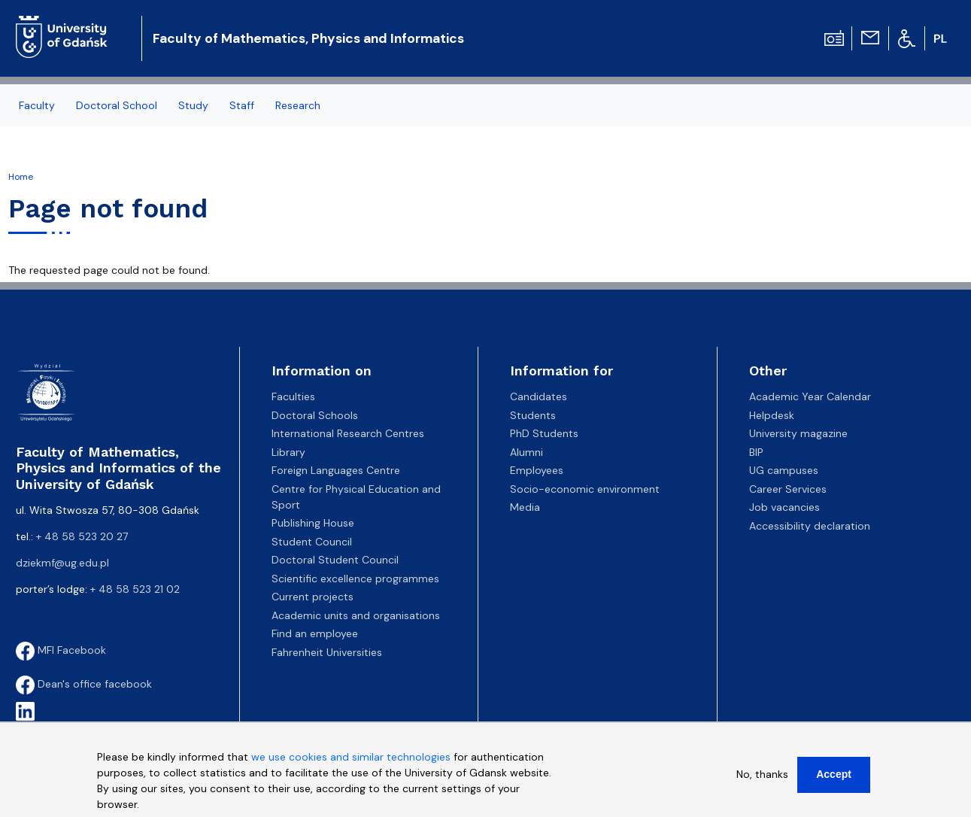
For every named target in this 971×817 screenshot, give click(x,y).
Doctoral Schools (315, 415)
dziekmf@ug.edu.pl (62, 562)
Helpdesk (771, 415)
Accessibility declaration (809, 526)
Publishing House (313, 523)
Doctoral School (116, 105)
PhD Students (544, 433)
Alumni (526, 452)
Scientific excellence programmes (355, 578)
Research (297, 105)
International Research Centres (348, 433)
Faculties (293, 396)
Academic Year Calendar (810, 396)
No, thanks (762, 781)
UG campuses (783, 470)
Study (193, 105)
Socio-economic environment (585, 489)
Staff (241, 105)
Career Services (788, 489)
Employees (536, 470)
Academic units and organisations (356, 615)
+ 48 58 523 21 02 (135, 589)
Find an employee (315, 633)
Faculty (37, 105)
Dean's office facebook (84, 684)
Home (20, 177)
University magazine (798, 433)
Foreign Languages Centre (336, 470)
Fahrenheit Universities (327, 652)
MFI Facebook (61, 650)
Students (533, 415)
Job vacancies (784, 507)
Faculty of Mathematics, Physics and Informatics (308, 38)
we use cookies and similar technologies (351, 763)
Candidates (538, 396)
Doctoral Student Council (335, 559)
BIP (756, 452)
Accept (833, 781)
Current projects (313, 596)
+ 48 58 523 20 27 (82, 536)
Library (288, 452)
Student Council (312, 541)
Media (525, 507)
